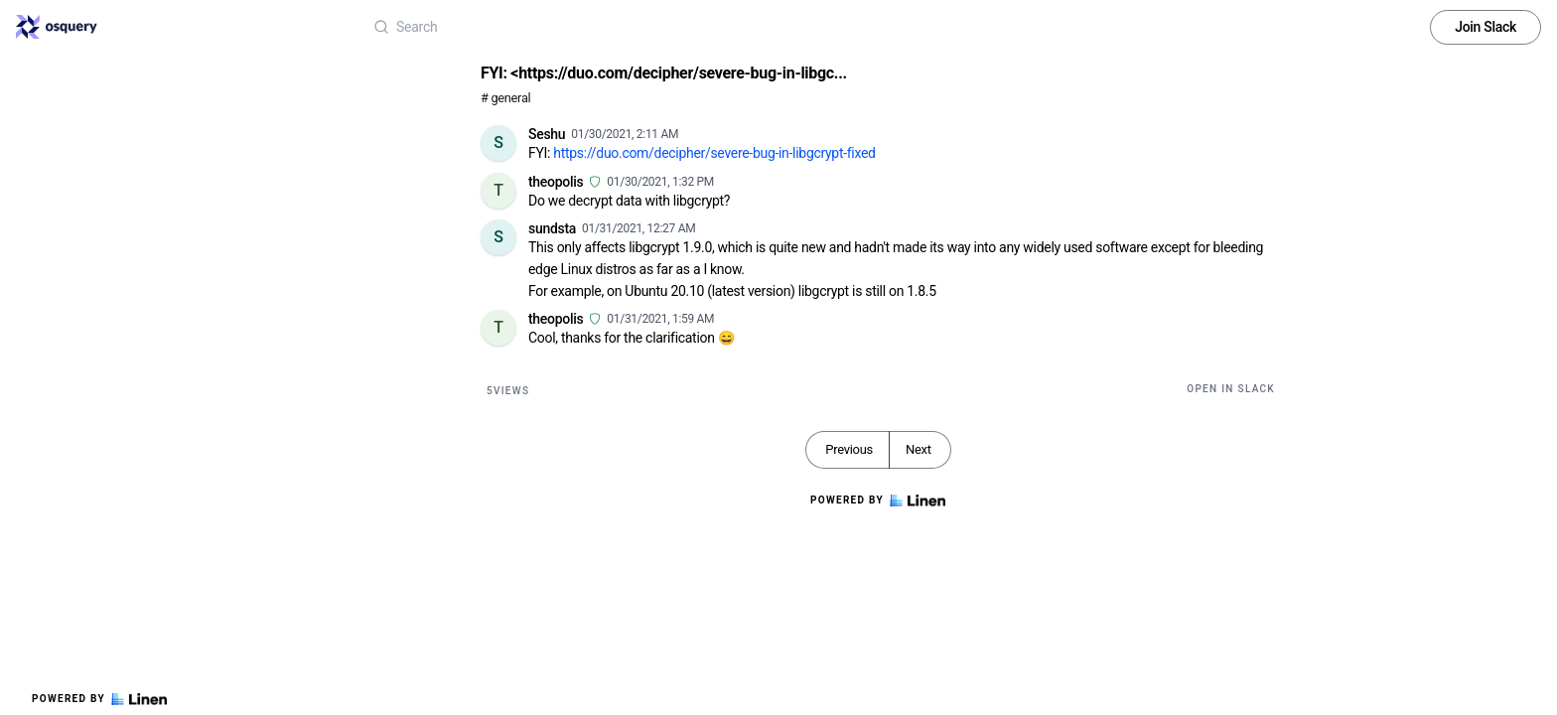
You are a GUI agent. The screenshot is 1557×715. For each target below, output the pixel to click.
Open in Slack (1231, 388)
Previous (849, 449)
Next (918, 449)
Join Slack (1485, 27)
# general (505, 97)
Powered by (99, 699)
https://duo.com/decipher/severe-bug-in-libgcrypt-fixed (714, 153)
